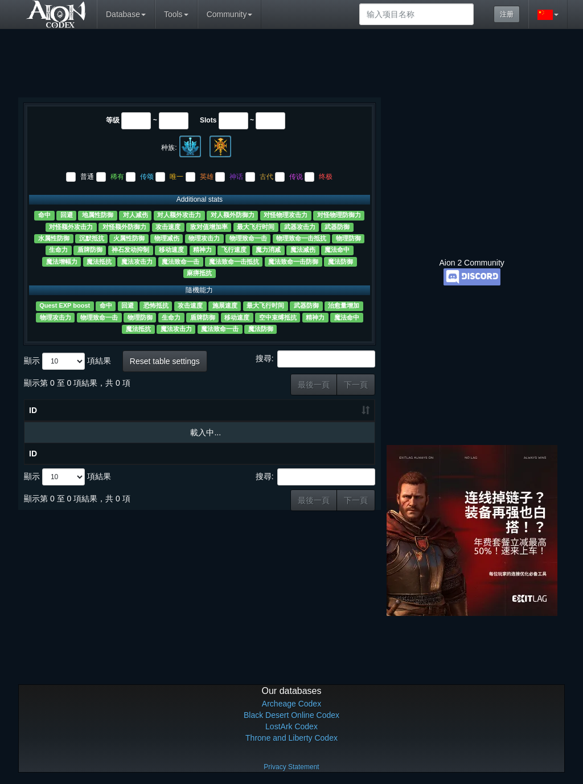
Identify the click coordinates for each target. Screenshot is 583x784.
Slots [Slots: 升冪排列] (165, 424)
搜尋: (315, 359)
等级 (113, 120)
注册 (507, 14)
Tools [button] (176, 14)
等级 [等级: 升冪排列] (125, 419)
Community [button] (230, 14)
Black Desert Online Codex (291, 715)
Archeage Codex (291, 703)
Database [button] (126, 14)
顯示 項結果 (67, 361)
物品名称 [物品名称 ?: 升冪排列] (62, 418)
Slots (208, 120)
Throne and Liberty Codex (291, 737)
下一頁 (356, 384)
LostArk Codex (291, 726)
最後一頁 (314, 384)
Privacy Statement (291, 767)
